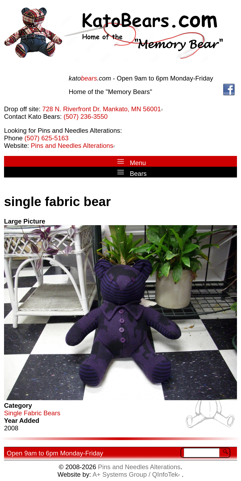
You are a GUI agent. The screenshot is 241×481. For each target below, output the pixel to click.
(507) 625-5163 (46, 138)
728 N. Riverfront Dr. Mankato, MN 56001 (103, 109)
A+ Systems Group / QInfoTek (137, 474)
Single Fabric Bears (32, 413)
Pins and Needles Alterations (74, 145)
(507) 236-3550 (85, 116)
